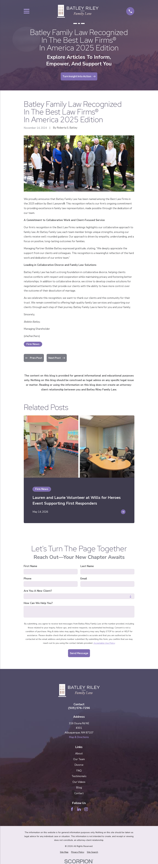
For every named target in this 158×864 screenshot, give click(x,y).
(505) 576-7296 (79, 707)
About (79, 753)
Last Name (87, 566)
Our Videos (78, 782)
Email (83, 578)
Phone (27, 578)
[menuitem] (64, 852)
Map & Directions (79, 737)
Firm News (33, 344)
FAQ (79, 770)
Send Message (79, 653)
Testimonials (79, 776)
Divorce (78, 765)
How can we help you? (38, 603)
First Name (30, 566)
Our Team (79, 759)
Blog (79, 787)
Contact (79, 793)
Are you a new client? (38, 590)
